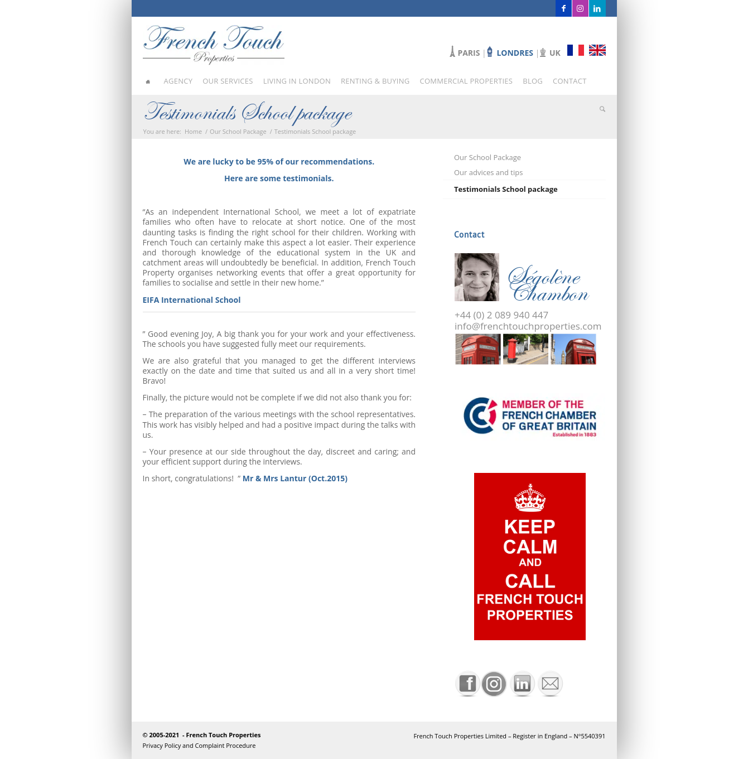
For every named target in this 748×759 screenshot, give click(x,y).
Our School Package (487, 157)
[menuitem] (152, 81)
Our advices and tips (488, 172)
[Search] (599, 109)
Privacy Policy (163, 745)
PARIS (468, 52)
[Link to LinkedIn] (597, 8)
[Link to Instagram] (580, 8)
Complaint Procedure (225, 745)
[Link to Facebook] (564, 8)
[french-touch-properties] (213, 42)
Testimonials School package (246, 111)
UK (555, 52)
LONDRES (515, 52)
